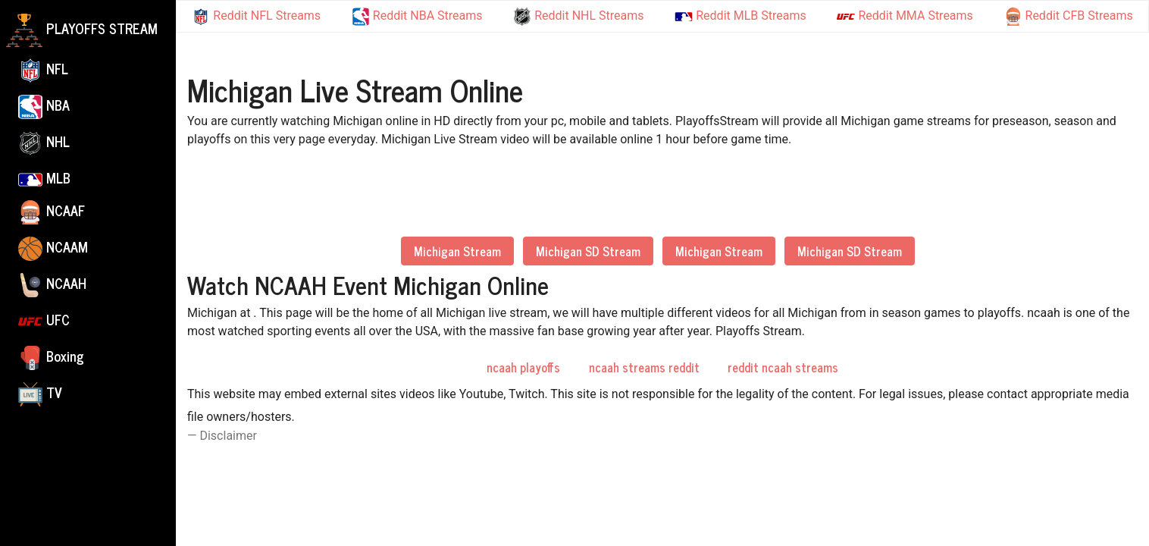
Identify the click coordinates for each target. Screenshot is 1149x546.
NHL (44, 142)
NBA (44, 106)
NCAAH (52, 284)
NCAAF (51, 211)
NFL (43, 70)
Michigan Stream (457, 251)
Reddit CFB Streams (1068, 17)
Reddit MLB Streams (740, 15)
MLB (44, 177)
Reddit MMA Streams (904, 17)
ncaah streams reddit (644, 367)
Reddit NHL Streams (578, 17)
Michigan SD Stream (588, 251)
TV (40, 393)
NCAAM (53, 248)
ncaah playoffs (523, 367)
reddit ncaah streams (783, 367)
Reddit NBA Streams (417, 17)
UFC (44, 321)
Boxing (51, 357)
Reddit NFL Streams (256, 17)
